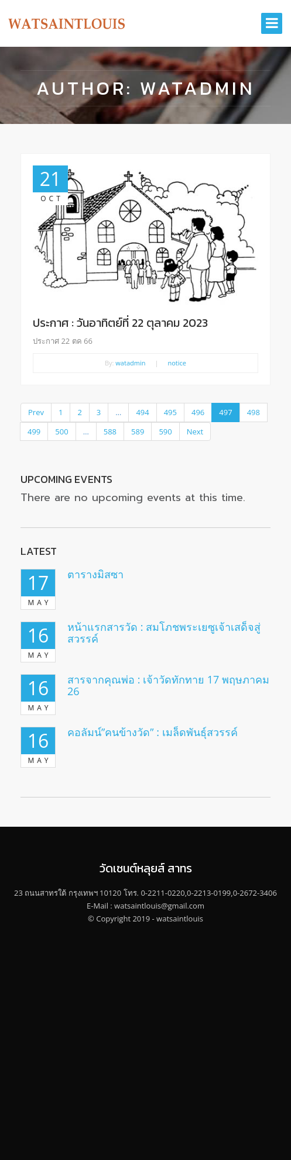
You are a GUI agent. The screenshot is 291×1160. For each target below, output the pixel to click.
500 (61, 431)
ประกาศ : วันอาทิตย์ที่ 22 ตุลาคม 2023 (120, 323)
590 (165, 431)
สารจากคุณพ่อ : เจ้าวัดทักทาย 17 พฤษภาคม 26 (168, 685)
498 (253, 412)
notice (177, 362)
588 (110, 431)
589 (137, 431)
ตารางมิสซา (95, 574)
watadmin (130, 362)
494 (142, 412)
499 (34, 431)
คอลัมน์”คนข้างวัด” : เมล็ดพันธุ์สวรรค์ (152, 732)
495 (170, 412)
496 (197, 412)
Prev (36, 412)
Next (195, 431)
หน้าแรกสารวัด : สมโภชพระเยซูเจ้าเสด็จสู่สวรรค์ (164, 632)
